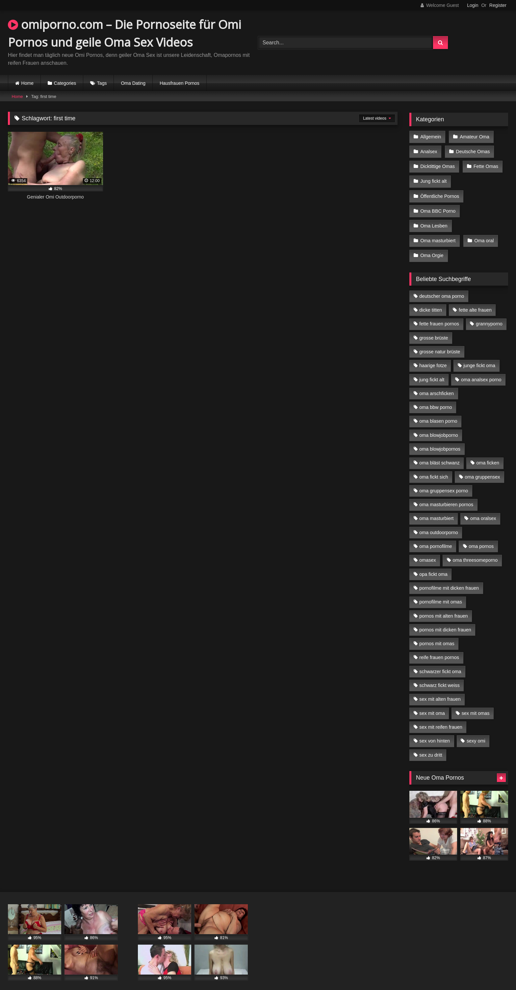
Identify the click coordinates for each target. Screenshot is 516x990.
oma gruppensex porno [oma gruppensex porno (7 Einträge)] (443, 482)
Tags (102, 83)
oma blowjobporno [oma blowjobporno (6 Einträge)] (438, 426)
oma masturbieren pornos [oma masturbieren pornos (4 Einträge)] (446, 496)
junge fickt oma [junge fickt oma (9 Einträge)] (479, 357)
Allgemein (430, 136)
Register (497, 5)
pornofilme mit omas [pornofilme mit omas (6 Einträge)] (440, 593)
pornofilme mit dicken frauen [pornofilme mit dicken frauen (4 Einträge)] (449, 579)
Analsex (428, 150)
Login (472, 5)
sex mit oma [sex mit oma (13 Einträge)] (432, 704)
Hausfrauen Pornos (179, 83)
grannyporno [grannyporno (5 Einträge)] (489, 315)
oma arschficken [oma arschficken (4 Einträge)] (436, 385)
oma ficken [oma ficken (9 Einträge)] (487, 454)
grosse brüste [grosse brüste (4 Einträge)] (433, 329)
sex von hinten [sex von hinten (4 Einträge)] (434, 732)
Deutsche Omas (472, 150)
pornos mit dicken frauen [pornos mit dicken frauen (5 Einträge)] (445, 621)
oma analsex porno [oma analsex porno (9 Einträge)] (481, 371)
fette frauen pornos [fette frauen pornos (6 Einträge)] (439, 315)
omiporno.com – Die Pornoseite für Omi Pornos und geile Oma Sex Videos (124, 33)
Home (27, 83)
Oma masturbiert (437, 233)
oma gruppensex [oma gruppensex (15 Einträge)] (482, 468)
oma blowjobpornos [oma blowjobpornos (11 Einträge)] (439, 440)
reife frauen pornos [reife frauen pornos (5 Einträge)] (439, 648)
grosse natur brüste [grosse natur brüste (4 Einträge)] (439, 343)
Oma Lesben (433, 220)
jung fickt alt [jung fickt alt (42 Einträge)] (431, 371)
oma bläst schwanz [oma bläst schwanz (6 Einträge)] (439, 454)
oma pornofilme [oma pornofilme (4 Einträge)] (435, 537)
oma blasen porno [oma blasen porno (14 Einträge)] (438, 412)
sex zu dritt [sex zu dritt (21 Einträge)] (430, 746)
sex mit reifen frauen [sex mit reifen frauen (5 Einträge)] (440, 718)
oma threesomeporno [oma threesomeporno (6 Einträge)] (475, 551)
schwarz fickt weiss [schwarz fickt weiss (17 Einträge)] (439, 676)
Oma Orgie (431, 247)
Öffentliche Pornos (439, 192)
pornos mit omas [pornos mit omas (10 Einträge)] (436, 635)
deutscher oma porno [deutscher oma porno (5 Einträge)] (441, 287)
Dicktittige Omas (437, 164)
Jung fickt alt (433, 178)
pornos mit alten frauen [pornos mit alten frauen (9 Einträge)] (443, 607)
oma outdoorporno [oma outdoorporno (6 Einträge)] (438, 524)
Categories (65, 83)
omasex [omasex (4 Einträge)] (427, 551)
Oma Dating (133, 83)
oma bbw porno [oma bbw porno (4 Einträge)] (435, 398)
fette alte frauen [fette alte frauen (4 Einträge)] (475, 301)
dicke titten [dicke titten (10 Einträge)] (430, 301)
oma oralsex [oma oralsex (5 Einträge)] (483, 509)
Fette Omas (485, 164)
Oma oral (483, 233)
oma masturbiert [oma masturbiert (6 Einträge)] (436, 509)
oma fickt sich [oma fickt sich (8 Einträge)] (433, 468)
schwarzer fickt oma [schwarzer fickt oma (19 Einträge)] (440, 663)
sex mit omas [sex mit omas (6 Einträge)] (476, 704)
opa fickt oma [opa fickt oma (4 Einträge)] (433, 565)
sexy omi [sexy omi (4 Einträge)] (476, 732)
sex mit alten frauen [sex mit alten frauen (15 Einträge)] (440, 690)
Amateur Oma (474, 136)
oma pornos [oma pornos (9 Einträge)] (481, 537)
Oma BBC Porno (437, 205)
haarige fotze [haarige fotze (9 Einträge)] (433, 357)
